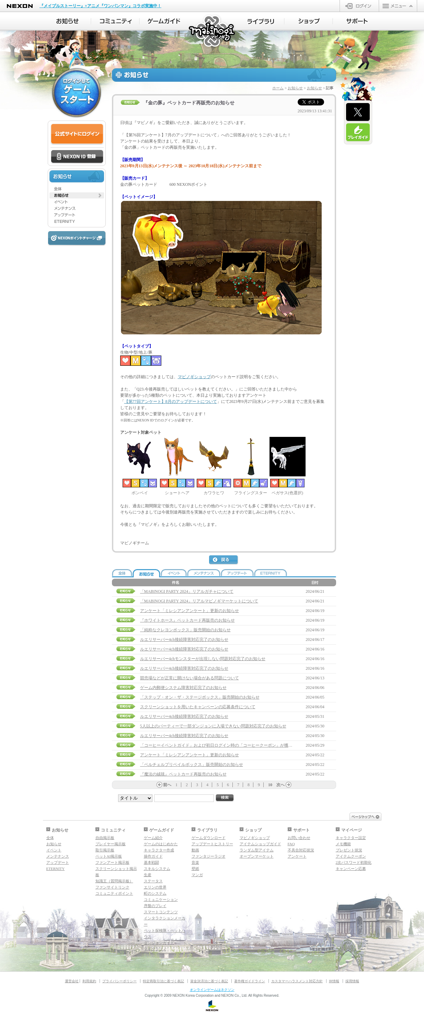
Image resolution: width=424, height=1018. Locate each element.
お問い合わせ (299, 838)
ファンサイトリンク (112, 887)
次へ (280, 784)
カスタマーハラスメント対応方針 (297, 981)
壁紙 (195, 869)
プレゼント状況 (349, 850)
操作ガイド (153, 856)
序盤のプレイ (155, 906)
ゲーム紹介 (153, 838)
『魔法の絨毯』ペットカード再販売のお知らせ (183, 774)
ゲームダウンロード (209, 838)
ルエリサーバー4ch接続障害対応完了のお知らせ (184, 639)
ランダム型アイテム (257, 850)
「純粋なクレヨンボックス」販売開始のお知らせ (185, 629)
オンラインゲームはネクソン (212, 990)
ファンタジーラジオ (209, 856)
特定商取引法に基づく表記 (163, 981)
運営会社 (72, 981)
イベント (53, 850)
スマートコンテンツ (161, 912)
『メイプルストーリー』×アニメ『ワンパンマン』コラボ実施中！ (100, 5)
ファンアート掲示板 (112, 862)
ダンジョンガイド (159, 943)
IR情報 (334, 981)
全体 (50, 838)
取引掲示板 (104, 850)
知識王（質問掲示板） (114, 881)
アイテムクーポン (351, 856)
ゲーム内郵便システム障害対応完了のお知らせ (183, 687)
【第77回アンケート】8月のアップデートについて (170, 401)
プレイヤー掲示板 (110, 844)
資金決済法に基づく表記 (209, 981)
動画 (195, 850)
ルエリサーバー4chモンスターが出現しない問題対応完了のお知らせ (202, 658)
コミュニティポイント (114, 893)
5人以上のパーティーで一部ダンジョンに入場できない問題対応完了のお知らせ (213, 726)
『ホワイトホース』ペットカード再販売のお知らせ (187, 620)
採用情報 (352, 981)
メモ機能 (343, 844)
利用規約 (89, 981)
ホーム (278, 88)
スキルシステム (157, 869)
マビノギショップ (194, 376)
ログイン (359, 6)
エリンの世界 (155, 887)
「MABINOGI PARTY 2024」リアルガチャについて (186, 591)
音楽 (195, 862)
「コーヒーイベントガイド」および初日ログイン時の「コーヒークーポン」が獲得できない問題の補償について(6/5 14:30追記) (256, 745)
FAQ (291, 844)
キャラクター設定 (351, 838)
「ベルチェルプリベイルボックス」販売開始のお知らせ (191, 764)
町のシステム (155, 893)
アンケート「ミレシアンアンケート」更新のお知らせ (189, 610)
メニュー (398, 6)
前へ (167, 784)
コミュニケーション (161, 899)
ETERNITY (55, 869)
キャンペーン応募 (351, 869)
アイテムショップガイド (260, 844)
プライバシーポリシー (119, 981)
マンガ (197, 875)
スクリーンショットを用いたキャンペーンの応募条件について (197, 706)
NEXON (20, 6)
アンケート (297, 856)
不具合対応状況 (301, 850)
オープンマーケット (257, 856)
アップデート (57, 862)
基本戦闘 (151, 862)
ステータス (153, 881)
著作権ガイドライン (249, 981)
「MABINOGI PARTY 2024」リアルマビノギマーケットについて (199, 601)
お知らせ (295, 88)
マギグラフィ (155, 949)
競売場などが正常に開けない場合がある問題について (189, 678)
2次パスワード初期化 (354, 862)
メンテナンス (57, 856)
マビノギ (212, 31)
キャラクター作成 (159, 850)
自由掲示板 (104, 838)
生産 (147, 875)
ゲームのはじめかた (161, 844)
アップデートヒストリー (212, 844)
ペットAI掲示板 (108, 856)
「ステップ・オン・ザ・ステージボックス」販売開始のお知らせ (200, 697)
